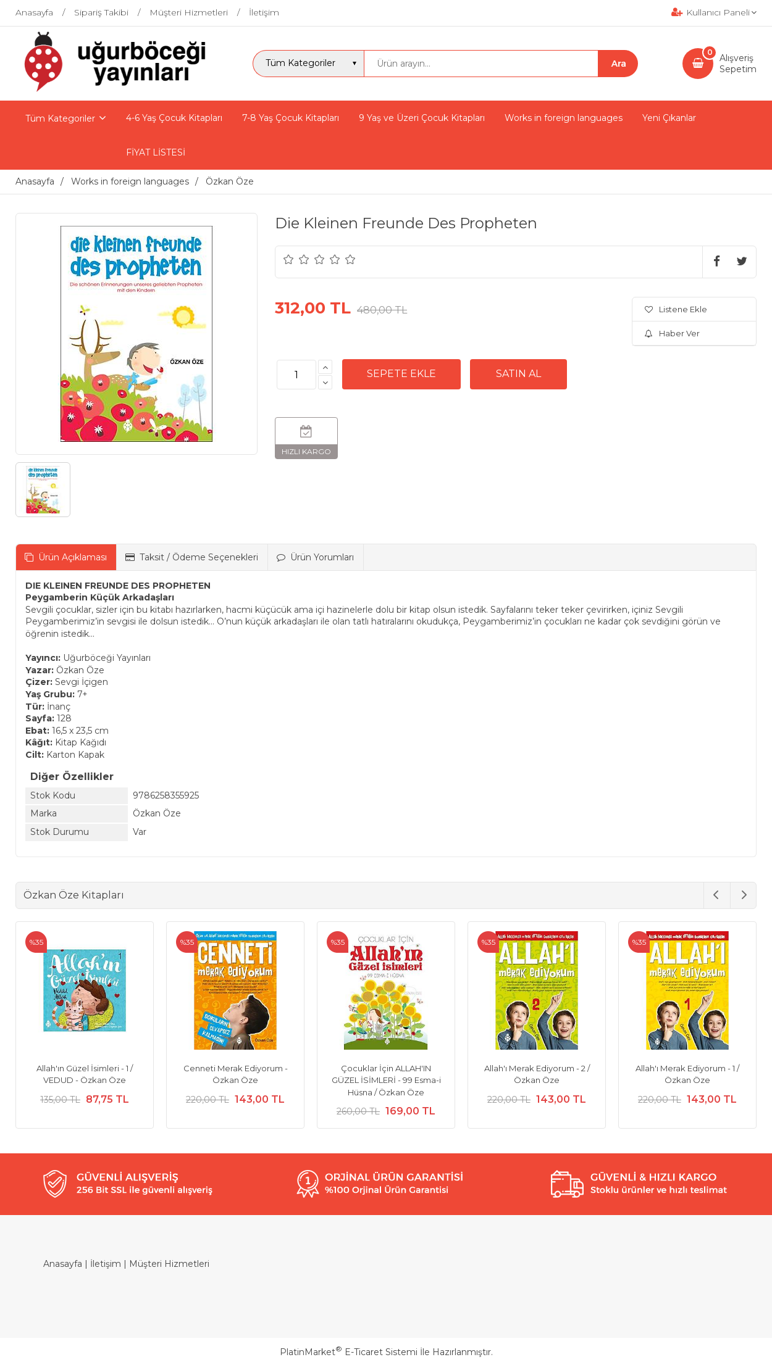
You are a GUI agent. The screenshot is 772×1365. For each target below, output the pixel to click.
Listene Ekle (676, 309)
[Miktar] (296, 374)
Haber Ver (672, 333)
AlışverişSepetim (738, 63)
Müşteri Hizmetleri (169, 1263)
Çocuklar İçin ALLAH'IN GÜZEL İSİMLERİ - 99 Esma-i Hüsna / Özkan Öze (386, 1080)
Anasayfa (62, 1263)
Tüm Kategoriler (60, 118)
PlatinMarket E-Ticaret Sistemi (348, 1352)
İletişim (105, 1263)
